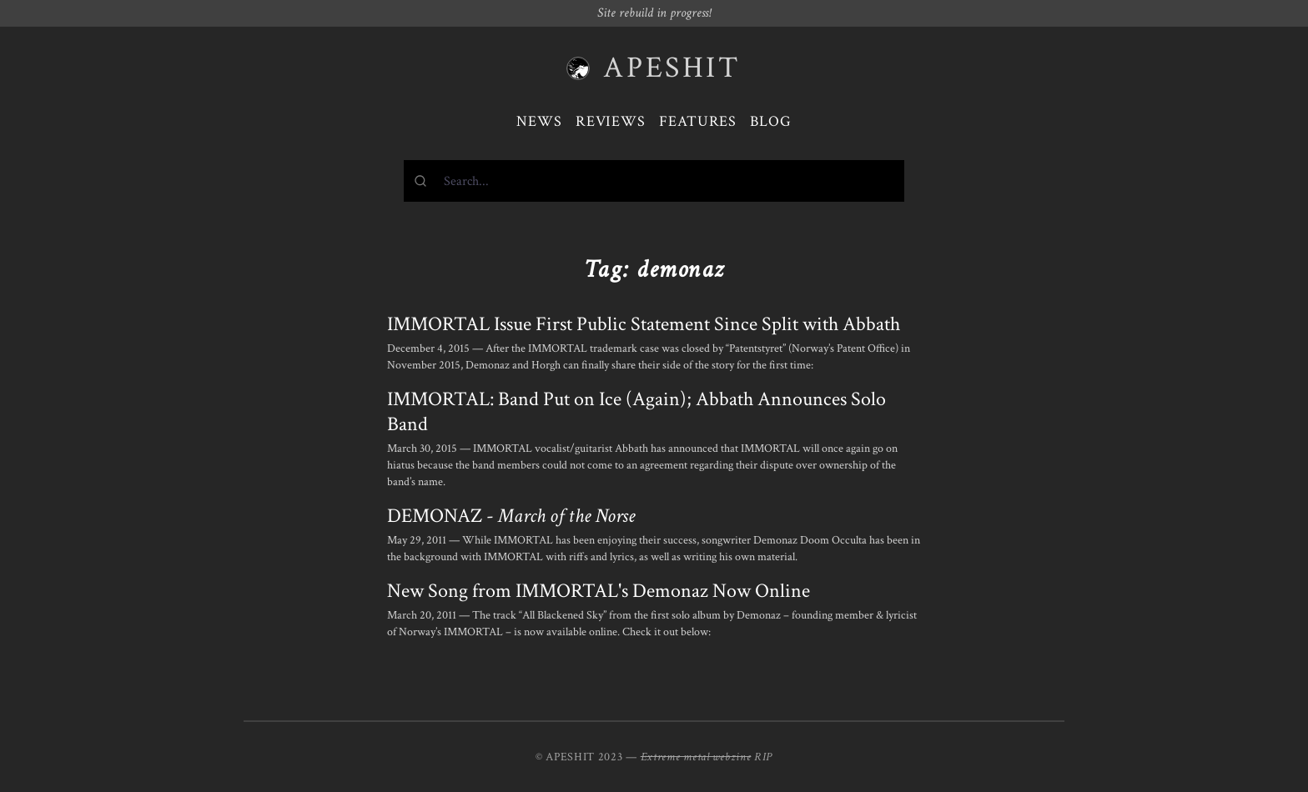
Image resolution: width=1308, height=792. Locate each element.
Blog (771, 121)
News (539, 121)
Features (698, 121)
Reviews (611, 121)
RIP (763, 756)
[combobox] (654, 181)
